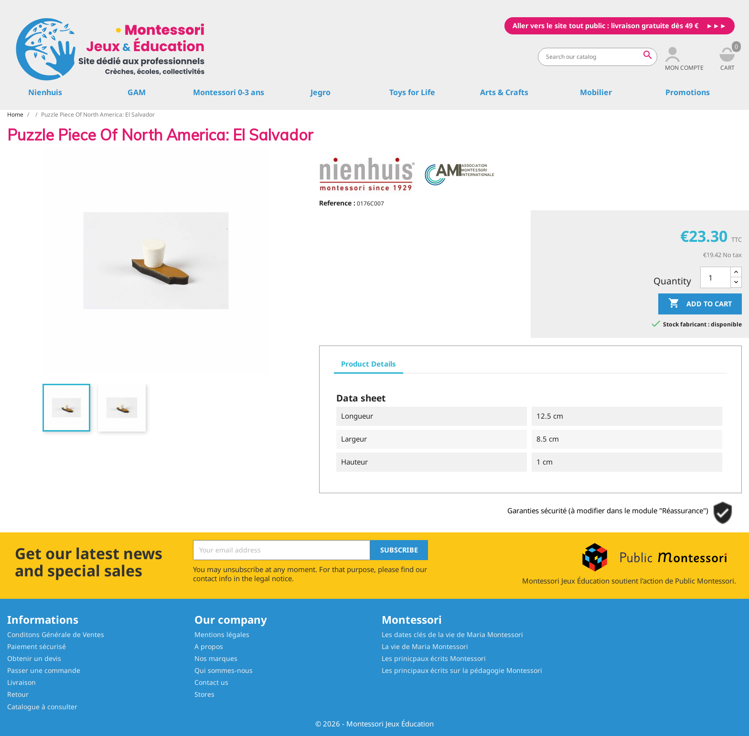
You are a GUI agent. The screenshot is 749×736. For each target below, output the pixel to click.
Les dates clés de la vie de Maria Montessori (452, 634)
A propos (208, 646)
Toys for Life (412, 92)
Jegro (320, 92)
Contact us (211, 682)
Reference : (337, 202)
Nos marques (215, 658)
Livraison (21, 682)
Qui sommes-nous (223, 670)
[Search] (597, 57)
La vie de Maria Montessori (425, 646)
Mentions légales (221, 634)
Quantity (672, 281)
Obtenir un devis (34, 658)
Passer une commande (43, 670)
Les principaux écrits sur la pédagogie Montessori (462, 670)
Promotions (687, 92)
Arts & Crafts (504, 92)
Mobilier (596, 92)
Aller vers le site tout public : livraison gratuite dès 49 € (605, 25)
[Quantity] (715, 277)
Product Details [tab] (368, 363)
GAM (137, 92)
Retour (18, 694)
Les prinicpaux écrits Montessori (434, 658)
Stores (204, 694)
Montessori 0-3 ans (228, 92)
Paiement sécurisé (36, 646)
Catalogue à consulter (42, 706)
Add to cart (700, 303)
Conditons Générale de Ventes (55, 634)
